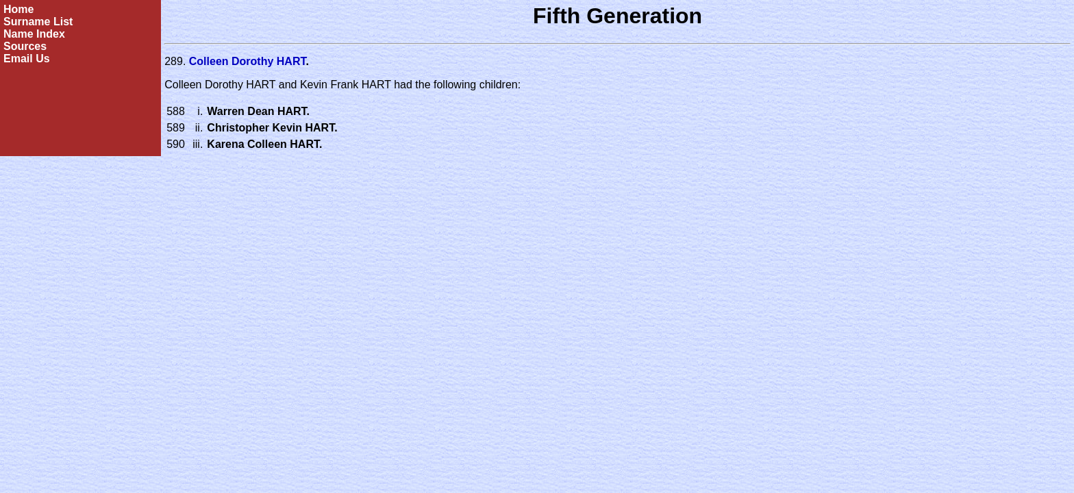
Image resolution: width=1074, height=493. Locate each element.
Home (18, 9)
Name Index (34, 34)
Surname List (38, 21)
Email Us (26, 58)
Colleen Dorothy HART (247, 61)
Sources (25, 46)
